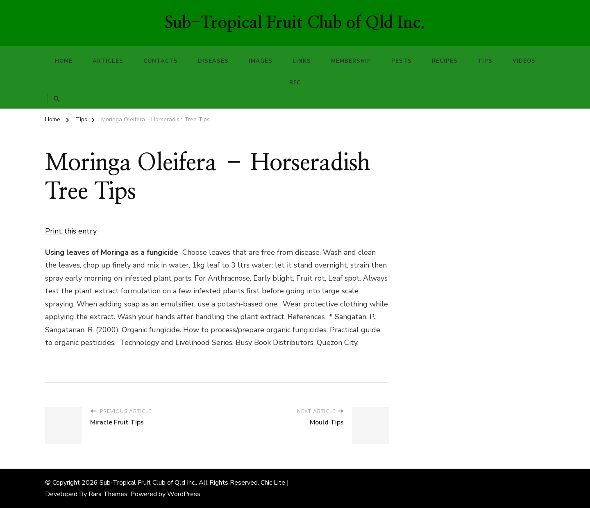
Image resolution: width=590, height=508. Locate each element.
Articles (108, 61)
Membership (351, 61)
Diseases (213, 61)
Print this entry (71, 231)
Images (260, 61)
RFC (295, 82)
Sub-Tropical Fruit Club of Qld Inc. (295, 23)
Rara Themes (107, 494)
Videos (524, 61)
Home (64, 61)
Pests (401, 61)
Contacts (160, 61)
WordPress (183, 494)
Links (302, 61)
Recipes (445, 61)
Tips (485, 61)
